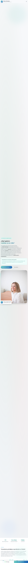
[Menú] (26, 1)
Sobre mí (9, 249)
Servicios (6, 250)
